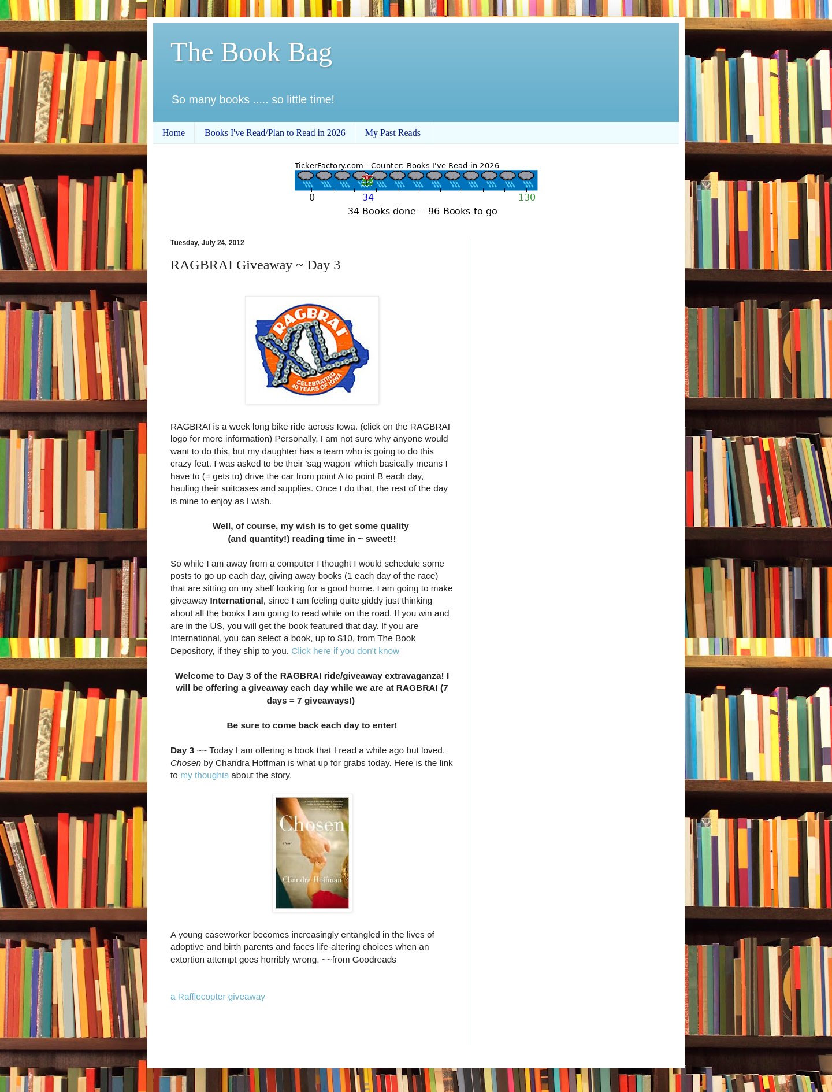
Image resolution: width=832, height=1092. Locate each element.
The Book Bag (251, 51)
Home (173, 133)
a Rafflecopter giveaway (217, 996)
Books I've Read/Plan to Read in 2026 (275, 133)
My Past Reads (393, 133)
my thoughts (204, 775)
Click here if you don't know (345, 651)
